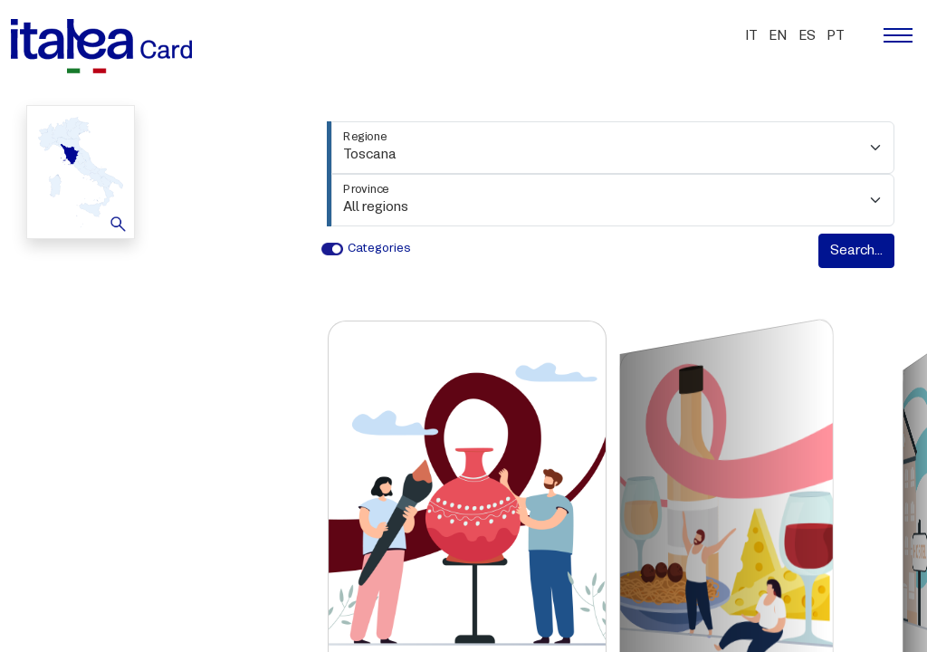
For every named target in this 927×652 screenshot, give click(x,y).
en (778, 36)
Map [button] (77, 170)
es (807, 36)
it (751, 36)
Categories (379, 248)
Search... (856, 251)
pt (836, 36)
